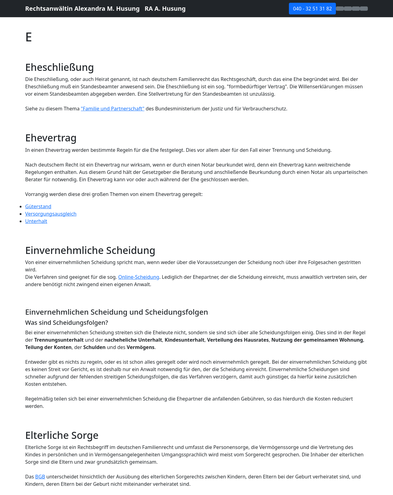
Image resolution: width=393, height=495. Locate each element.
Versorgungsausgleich (50, 213)
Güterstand (38, 206)
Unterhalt (36, 221)
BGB (40, 476)
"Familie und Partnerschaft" (112, 108)
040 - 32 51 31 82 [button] (312, 8)
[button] (340, 8)
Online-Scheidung (138, 277)
